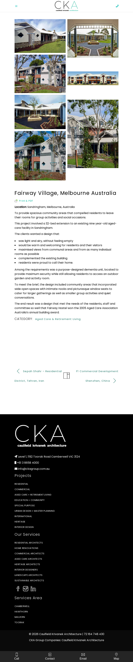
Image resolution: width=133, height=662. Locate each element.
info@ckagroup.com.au (34, 469)
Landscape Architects (29, 575)
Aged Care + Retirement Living (33, 494)
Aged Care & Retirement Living (58, 319)
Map (116, 658)
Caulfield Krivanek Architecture (83, 640)
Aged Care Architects (28, 559)
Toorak (19, 622)
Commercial (22, 489)
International (23, 516)
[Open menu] (20, 6)
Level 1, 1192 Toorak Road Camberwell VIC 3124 (49, 457)
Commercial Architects (30, 553)
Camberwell (22, 606)
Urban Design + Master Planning (35, 511)
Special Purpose (25, 505)
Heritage (20, 521)
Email (83, 658)
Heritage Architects (27, 564)
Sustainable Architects (29, 580)
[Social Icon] (18, 589)
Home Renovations (26, 548)
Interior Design (24, 527)
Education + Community (30, 500)
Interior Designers (26, 569)
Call (16, 658)
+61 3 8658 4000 (28, 463)
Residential (21, 484)
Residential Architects (29, 542)
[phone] (117, 6)
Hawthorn (21, 611)
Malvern (20, 617)
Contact (50, 658)
